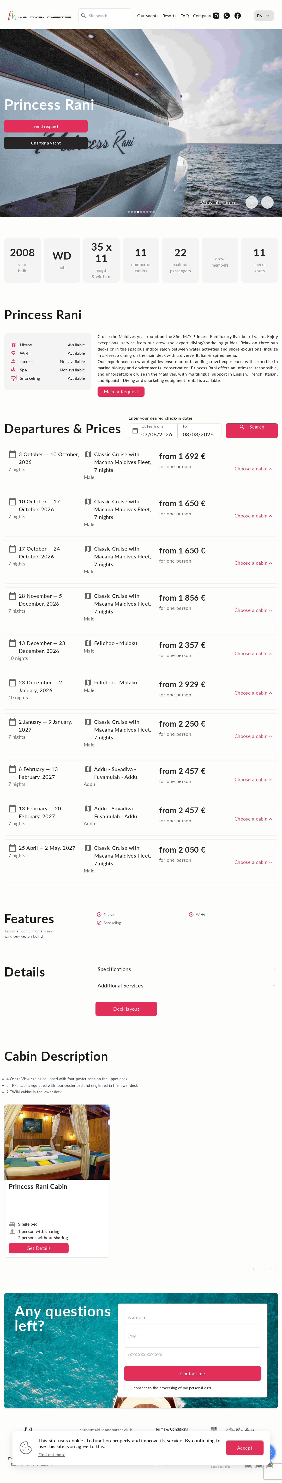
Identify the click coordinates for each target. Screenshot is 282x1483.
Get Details (39, 1248)
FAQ (185, 15)
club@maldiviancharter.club (106, 1429)
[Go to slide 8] (150, 212)
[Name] (192, 1317)
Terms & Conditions (171, 1429)
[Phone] (192, 1354)
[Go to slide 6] (144, 212)
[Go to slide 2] (132, 212)
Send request (45, 126)
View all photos (219, 202)
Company (202, 15)
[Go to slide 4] (138, 212)
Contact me (192, 1373)
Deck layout (126, 1009)
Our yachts (147, 15)
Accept (244, 1448)
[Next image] (267, 202)
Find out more (51, 1454)
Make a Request (121, 391)
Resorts (170, 15)
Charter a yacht (46, 142)
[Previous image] (251, 202)
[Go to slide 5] (141, 212)
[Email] (192, 1336)
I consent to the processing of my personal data (171, 1388)
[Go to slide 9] (154, 212)
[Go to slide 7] (147, 212)
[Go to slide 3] (135, 212)
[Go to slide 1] (129, 212)
